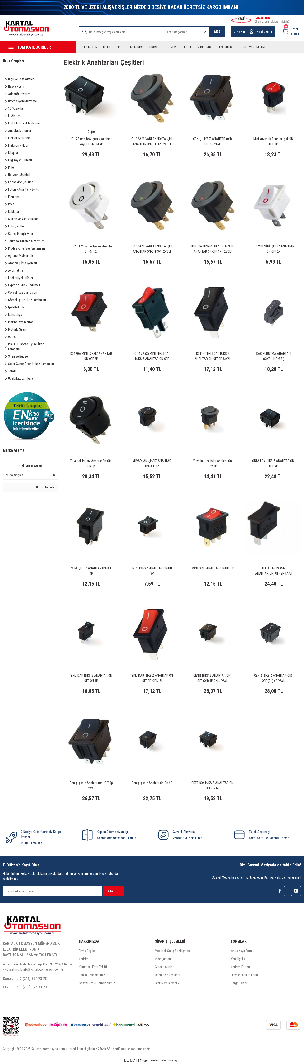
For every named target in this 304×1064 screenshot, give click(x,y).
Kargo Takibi (239, 983)
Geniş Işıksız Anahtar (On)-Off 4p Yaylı (91, 785)
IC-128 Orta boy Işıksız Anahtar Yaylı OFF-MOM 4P (91, 141)
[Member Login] (251, 31)
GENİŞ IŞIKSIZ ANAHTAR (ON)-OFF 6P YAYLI (213, 141)
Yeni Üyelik (238, 959)
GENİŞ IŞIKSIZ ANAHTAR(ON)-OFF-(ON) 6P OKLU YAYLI (212, 678)
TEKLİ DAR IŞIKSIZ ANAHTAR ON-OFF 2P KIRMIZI (152, 678)
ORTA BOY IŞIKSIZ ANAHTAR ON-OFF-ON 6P (212, 785)
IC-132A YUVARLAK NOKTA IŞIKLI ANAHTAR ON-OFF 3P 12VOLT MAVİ (152, 142)
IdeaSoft (129, 1060)
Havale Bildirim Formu (245, 975)
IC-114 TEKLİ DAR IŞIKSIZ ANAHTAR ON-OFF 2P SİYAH (212, 356)
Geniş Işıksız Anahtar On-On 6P (152, 783)
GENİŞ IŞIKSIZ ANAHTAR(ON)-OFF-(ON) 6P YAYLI (273, 678)
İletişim (84, 959)
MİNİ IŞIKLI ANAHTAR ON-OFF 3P (213, 568)
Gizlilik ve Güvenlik (167, 983)
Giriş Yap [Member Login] (240, 31)
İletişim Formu (240, 967)
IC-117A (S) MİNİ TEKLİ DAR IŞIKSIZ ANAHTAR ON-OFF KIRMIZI (152, 356)
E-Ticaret (143, 1060)
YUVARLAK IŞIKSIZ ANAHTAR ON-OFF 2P (152, 463)
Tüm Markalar (46, 487)
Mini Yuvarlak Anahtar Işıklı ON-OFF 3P (273, 141)
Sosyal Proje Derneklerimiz (97, 983)
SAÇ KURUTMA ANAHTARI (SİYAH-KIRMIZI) (273, 356)
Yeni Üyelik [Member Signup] (264, 31)
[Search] (120, 31)
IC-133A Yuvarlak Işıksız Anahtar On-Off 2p (91, 248)
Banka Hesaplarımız (92, 975)
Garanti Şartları (164, 967)
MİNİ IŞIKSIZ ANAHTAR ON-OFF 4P (91, 570)
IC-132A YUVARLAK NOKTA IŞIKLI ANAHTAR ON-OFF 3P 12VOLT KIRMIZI (212, 249)
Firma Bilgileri (87, 951)
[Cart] (291, 31)
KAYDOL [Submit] (113, 891)
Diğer (91, 132)
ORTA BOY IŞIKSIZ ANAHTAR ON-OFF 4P (273, 463)
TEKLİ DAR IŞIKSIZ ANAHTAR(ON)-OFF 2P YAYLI (273, 570)
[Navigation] (38, 47)
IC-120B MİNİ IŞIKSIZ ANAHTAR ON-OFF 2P (273, 248)
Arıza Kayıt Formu (242, 951)
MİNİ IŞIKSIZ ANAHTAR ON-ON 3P (152, 570)
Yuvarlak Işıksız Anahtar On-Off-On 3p (91, 463)
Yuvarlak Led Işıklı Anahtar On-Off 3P (213, 463)
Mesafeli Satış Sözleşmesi (172, 951)
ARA (217, 31)
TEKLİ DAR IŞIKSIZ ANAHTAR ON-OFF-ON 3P (91, 678)
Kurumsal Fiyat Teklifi (93, 967)
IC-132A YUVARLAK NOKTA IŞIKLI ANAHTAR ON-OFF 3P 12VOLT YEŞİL (152, 249)
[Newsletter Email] (52, 891)
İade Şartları (163, 959)
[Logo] (26, 28)
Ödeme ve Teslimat (167, 975)
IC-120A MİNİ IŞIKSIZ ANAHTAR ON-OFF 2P (91, 356)
